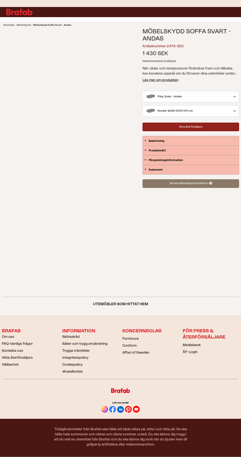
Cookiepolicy (72, 364)
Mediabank (192, 345)
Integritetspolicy (75, 357)
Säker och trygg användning (85, 343)
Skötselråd (71, 336)
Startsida (8, 25)
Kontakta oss (12, 350)
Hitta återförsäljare (190, 127)
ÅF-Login (190, 352)
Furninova (130, 338)
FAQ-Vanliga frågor (17, 343)
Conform (129, 345)
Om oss (8, 336)
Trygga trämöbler (76, 350)
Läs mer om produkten (160, 80)
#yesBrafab (72, 371)
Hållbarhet (10, 364)
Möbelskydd (24, 25)
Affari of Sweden (135, 352)
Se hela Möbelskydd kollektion (191, 183)
